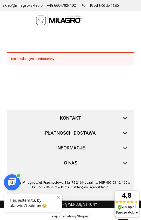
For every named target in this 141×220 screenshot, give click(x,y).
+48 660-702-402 (61, 5)
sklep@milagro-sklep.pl (23, 5)
